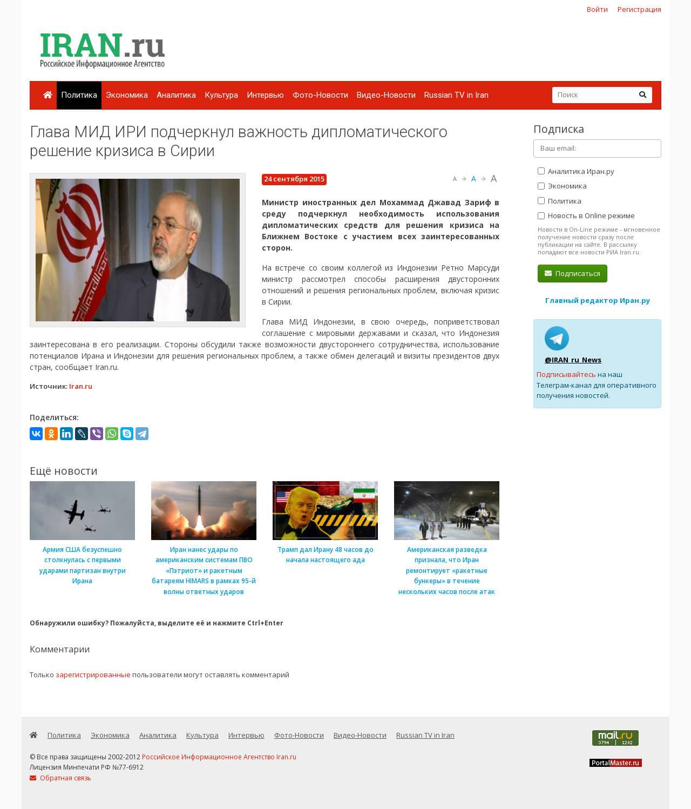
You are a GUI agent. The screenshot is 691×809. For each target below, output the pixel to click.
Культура (221, 95)
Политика (79, 95)
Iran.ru (80, 386)
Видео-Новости (386, 95)
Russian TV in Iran (456, 95)
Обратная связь (60, 778)
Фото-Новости (320, 95)
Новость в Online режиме (586, 215)
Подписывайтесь (566, 374)
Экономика (127, 95)
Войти (597, 9)
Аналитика (176, 95)
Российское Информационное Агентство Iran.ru (219, 756)
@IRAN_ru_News (573, 360)
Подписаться (572, 273)
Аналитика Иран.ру (576, 171)
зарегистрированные (93, 674)
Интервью (265, 95)
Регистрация (639, 9)
